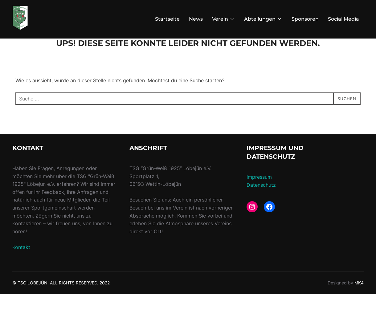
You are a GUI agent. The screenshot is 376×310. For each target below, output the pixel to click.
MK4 (359, 298)
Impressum (259, 193)
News (196, 19)
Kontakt (21, 263)
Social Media (343, 19)
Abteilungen (263, 19)
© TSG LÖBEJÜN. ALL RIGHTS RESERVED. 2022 (61, 298)
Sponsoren (305, 19)
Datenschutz (261, 201)
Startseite (167, 19)
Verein (223, 19)
